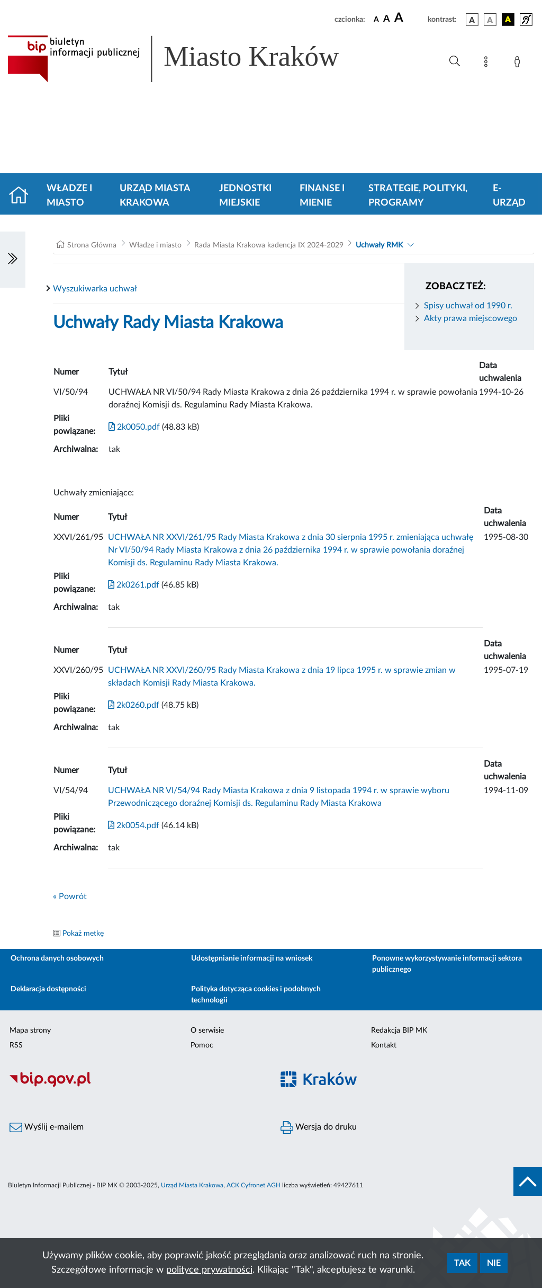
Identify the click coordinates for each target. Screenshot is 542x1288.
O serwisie (207, 1030)
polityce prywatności (209, 1270)
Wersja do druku (319, 1127)
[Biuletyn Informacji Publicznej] (135, 1086)
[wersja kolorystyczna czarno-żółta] (508, 20)
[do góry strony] (527, 1181)
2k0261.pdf (133, 585)
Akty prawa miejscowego (470, 318)
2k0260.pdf (133, 705)
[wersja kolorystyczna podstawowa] (472, 20)
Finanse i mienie (322, 196)
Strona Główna (91, 245)
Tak (462, 1263)
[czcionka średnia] (386, 19)
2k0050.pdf (134, 427)
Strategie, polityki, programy (417, 196)
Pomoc (202, 1045)
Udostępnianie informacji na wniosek (251, 958)
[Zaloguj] (519, 63)
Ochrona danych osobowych (57, 958)
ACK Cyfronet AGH (254, 1185)
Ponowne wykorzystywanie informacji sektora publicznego (447, 964)
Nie (494, 1263)
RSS (16, 1045)
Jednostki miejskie (245, 196)
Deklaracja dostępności (48, 989)
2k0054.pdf (133, 825)
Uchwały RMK (379, 245)
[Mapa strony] (488, 63)
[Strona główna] (23, 196)
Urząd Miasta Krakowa (155, 196)
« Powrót (70, 896)
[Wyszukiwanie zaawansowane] (454, 61)
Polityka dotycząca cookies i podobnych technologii (256, 994)
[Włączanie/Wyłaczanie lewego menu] (12, 260)
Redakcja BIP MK (399, 1030)
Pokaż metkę (83, 933)
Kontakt (383, 1045)
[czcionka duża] (409, 18)
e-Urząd (509, 196)
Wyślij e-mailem (47, 1127)
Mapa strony (30, 1030)
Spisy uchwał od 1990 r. (468, 305)
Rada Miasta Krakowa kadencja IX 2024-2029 (269, 245)
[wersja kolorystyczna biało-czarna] (490, 20)
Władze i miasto (69, 196)
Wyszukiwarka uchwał (95, 289)
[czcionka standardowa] (376, 19)
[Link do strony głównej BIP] (188, 58)
